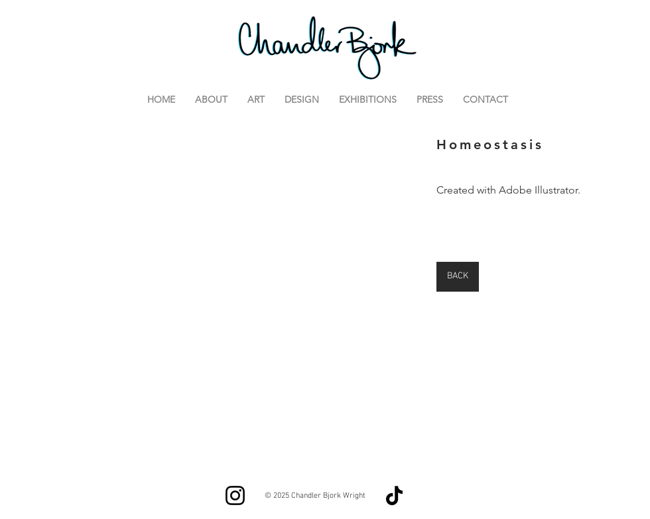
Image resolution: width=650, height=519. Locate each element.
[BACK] (457, 277)
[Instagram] (235, 495)
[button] (212, 293)
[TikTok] (394, 495)
